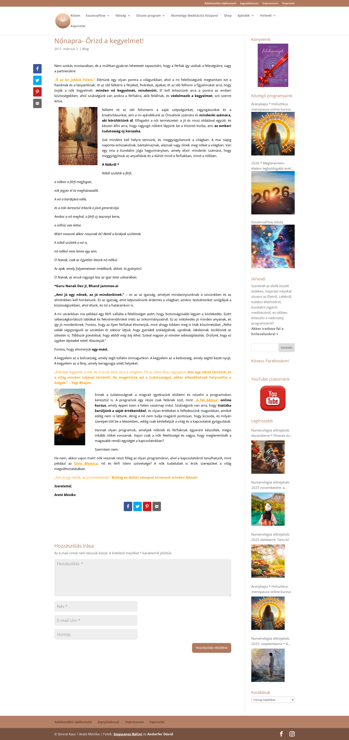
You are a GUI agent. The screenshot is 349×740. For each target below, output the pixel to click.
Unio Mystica (86, 463)
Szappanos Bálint (128, 734)
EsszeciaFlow (95, 16)
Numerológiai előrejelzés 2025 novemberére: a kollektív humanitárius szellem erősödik (270, 485)
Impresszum (270, 3)
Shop (228, 16)
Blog (85, 49)
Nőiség (121, 16)
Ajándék (243, 16)
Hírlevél (266, 16)
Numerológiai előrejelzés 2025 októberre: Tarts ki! (270, 537)
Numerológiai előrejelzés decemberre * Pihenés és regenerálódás (270, 433)
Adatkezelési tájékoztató (220, 3)
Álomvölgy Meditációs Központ (194, 16)
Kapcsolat (288, 3)
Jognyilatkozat (249, 3)
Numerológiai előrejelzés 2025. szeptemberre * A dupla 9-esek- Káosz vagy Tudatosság (270, 641)
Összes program (148, 16)
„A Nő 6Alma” (207, 400)
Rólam (75, 16)
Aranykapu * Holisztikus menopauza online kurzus (271, 589)
